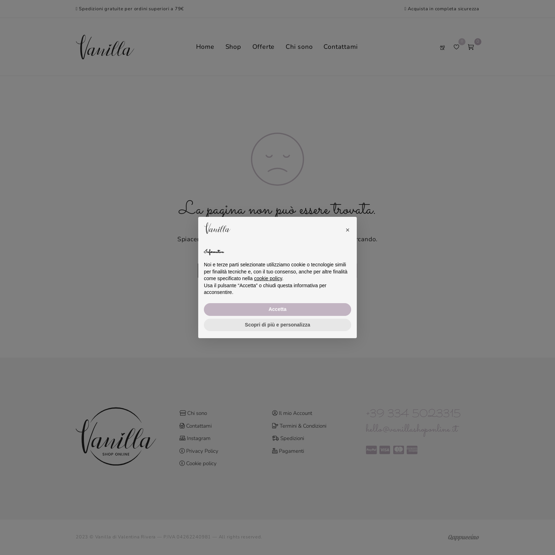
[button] (347, 228)
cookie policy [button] (268, 278)
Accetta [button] (278, 309)
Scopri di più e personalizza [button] (277, 325)
